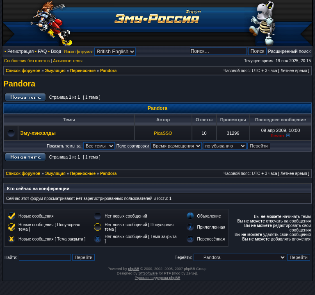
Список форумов (23, 70)
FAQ (42, 51)
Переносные (83, 70)
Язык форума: (78, 51)
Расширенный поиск (289, 51)
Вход (56, 51)
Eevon (277, 135)
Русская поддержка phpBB (157, 278)
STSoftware (148, 273)
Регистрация (20, 51)
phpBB (133, 269)
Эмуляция (55, 70)
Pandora (108, 70)
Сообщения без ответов (27, 61)
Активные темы (67, 61)
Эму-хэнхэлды (38, 133)
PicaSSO (163, 133)
